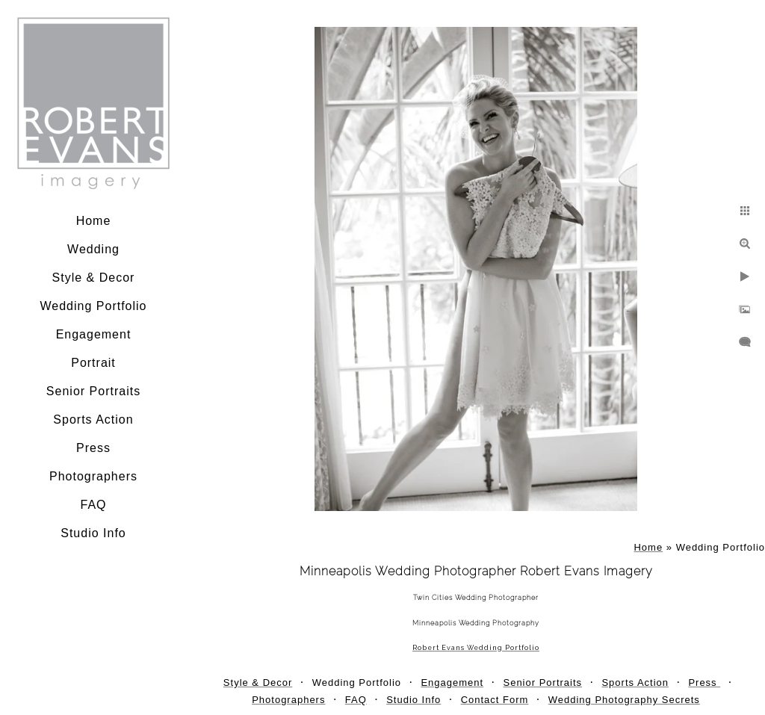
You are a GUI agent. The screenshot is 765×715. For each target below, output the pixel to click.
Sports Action (93, 419)
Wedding (93, 249)
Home (93, 220)
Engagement (93, 334)
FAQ (93, 504)
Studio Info (93, 533)
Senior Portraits (93, 391)
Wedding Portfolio (93, 306)
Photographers (93, 476)
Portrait (93, 362)
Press (93, 448)
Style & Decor (93, 277)
